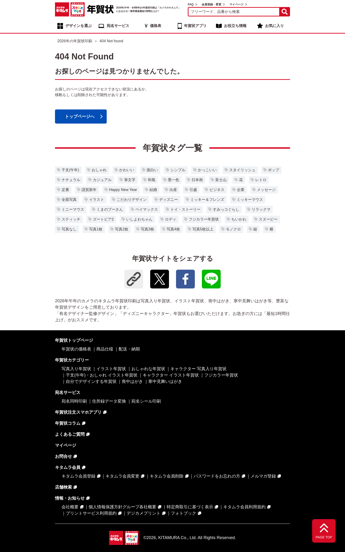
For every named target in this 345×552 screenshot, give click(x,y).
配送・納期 (129, 349)
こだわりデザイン (132, 200)
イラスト (96, 200)
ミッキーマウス (250, 200)
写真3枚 (147, 229)
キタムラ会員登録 (78, 476)
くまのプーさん (110, 209)
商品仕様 (104, 349)
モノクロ (233, 229)
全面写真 (69, 200)
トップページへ (79, 116)
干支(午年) (70, 170)
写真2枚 (121, 229)
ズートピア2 (103, 219)
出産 (173, 190)
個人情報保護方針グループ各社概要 (122, 507)
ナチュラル (71, 180)
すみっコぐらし (226, 209)
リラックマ (261, 209)
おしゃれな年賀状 (148, 368)
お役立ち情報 (235, 26)
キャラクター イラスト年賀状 (171, 375)
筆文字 (129, 180)
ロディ (170, 219)
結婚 (153, 190)
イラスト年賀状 (111, 368)
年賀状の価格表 (76, 349)
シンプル (177, 170)
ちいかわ (238, 219)
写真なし (69, 229)
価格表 (155, 26)
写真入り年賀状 (76, 368)
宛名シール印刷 (146, 401)
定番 (65, 190)
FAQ (191, 4)
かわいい (126, 170)
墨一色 (173, 180)
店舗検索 (63, 487)
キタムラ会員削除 (167, 476)
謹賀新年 (89, 190)
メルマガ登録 (263, 476)
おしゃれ (99, 170)
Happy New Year (123, 190)
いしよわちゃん (139, 219)
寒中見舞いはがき (165, 381)
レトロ (261, 180)
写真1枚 (95, 229)
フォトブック (183, 513)
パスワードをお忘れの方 (217, 476)
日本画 (197, 180)
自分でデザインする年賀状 (91, 381)
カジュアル (102, 180)
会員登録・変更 (211, 4)
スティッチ (71, 219)
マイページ (236, 4)
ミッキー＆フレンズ (207, 200)
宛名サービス (118, 26)
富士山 (221, 180)
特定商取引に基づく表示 (190, 507)
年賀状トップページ (74, 340)
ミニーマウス (73, 209)
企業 (240, 190)
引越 (193, 190)
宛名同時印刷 (74, 401)
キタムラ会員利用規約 (244, 507)
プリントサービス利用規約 (91, 513)
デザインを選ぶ (78, 26)
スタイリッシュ (242, 170)
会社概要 (70, 507)
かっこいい (207, 170)
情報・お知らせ (70, 498)
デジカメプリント (144, 513)
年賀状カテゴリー (72, 360)
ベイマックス (146, 209)
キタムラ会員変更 (122, 476)
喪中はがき (132, 381)
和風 (151, 180)
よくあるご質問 (70, 434)
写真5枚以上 (202, 229)
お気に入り (274, 26)
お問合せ (63, 456)
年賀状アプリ (195, 26)
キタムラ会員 (67, 467)
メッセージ (266, 190)
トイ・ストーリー (185, 209)
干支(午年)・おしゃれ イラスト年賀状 (101, 375)
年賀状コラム (67, 423)
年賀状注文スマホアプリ (78, 412)
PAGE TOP (324, 537)
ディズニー (168, 200)
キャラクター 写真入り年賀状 (198, 368)
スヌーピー (268, 219)
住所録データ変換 (109, 401)
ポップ (273, 170)
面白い (152, 170)
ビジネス (216, 190)
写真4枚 (173, 229)
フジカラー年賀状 (204, 219)
